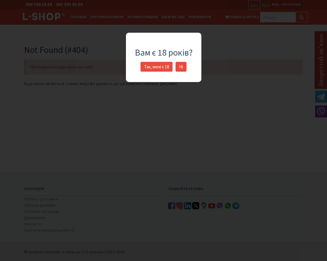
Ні (181, 67)
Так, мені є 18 (156, 67)
